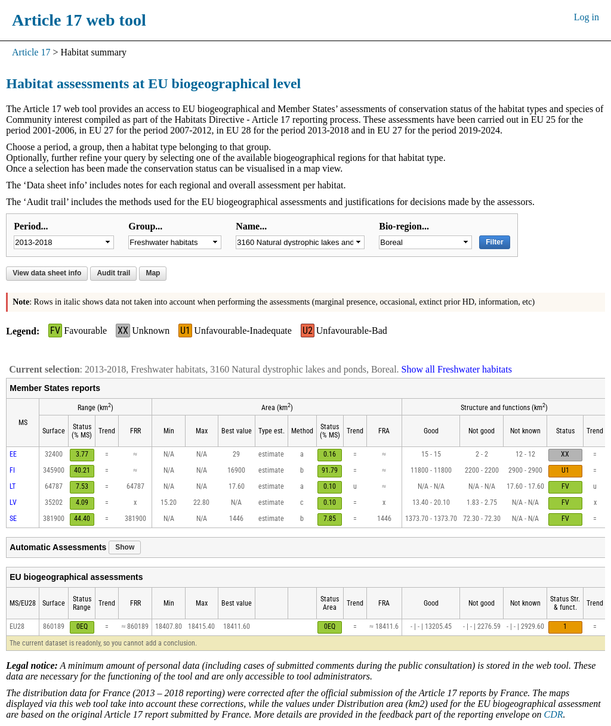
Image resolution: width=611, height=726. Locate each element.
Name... (251, 226)
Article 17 (31, 52)
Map (153, 273)
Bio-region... (404, 226)
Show (124, 547)
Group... (145, 226)
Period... (31, 226)
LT (13, 486)
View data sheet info (47, 273)
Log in (586, 17)
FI (12, 470)
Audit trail (113, 273)
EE (13, 454)
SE (13, 518)
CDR (553, 714)
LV (13, 502)
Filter (494, 242)
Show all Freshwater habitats (457, 369)
